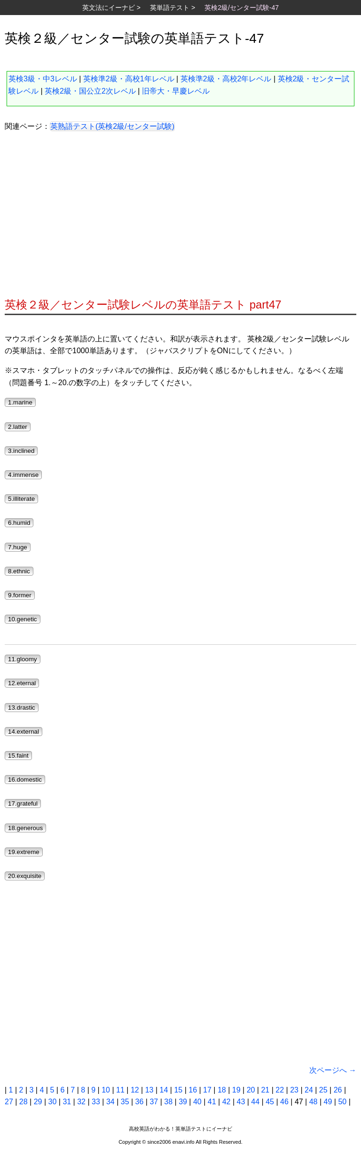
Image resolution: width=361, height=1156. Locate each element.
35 (125, 1102)
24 (309, 1090)
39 (183, 1102)
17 (207, 1090)
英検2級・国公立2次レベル (90, 91)
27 (9, 1102)
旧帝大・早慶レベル (176, 91)
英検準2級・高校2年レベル (226, 79)
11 (120, 1090)
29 (38, 1102)
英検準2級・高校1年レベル (128, 79)
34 (110, 1102)
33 (96, 1102)
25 (323, 1090)
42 (226, 1102)
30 (52, 1102)
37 (153, 1102)
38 (168, 1102)
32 (81, 1102)
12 (135, 1090)
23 (294, 1090)
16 (192, 1090)
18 (222, 1090)
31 (67, 1102)
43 (241, 1102)
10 (106, 1090)
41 (212, 1102)
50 (342, 1102)
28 (23, 1102)
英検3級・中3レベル (42, 79)
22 (279, 1090)
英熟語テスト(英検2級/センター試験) (112, 126)
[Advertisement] (180, 218)
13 (149, 1090)
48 (313, 1102)
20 (251, 1090)
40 (197, 1102)
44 (255, 1102)
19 (236, 1090)
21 (265, 1090)
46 (284, 1102)
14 (164, 1090)
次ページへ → (332, 1070)
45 (270, 1102)
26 (338, 1090)
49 (328, 1102)
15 (178, 1090)
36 (139, 1102)
